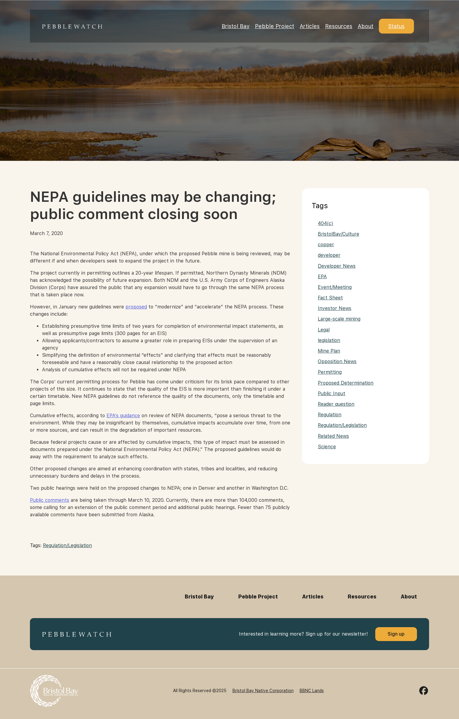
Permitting (330, 372)
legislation (329, 340)
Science (327, 447)
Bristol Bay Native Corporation (263, 690)
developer (329, 255)
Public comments (49, 500)
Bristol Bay (235, 26)
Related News (333, 436)
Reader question (336, 404)
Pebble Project (274, 26)
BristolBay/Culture (338, 234)
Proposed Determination (345, 383)
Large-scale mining (339, 319)
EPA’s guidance (123, 415)
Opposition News (337, 361)
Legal (324, 330)
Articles (310, 26)
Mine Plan (329, 351)
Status (396, 26)
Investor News (334, 308)
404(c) (325, 223)
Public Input (331, 393)
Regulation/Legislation (67, 545)
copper (326, 244)
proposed (136, 307)
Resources (338, 26)
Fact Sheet (330, 298)
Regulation (329, 415)
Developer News (337, 266)
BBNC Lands (312, 690)
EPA (322, 276)
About (365, 26)
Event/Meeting (335, 287)
